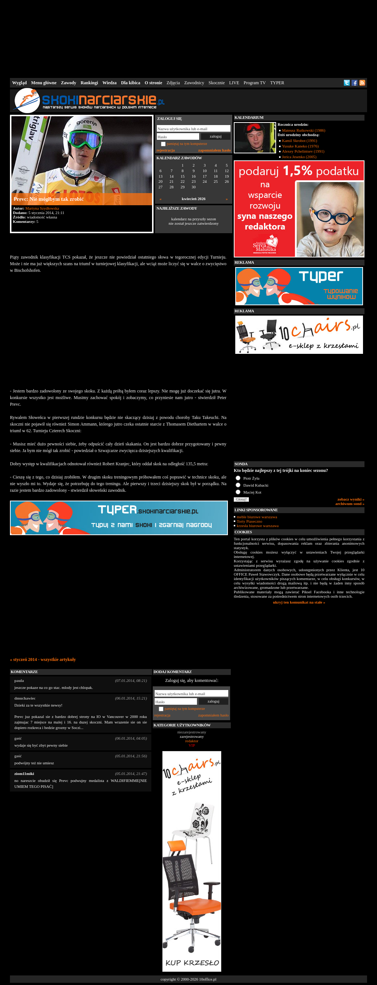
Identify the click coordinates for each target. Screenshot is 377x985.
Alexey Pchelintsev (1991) (303, 151)
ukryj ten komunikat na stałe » (299, 602)
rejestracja (165, 150)
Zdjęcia (173, 82)
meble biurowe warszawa (257, 517)
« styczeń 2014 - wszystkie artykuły (43, 659)
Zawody (68, 82)
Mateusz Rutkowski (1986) (303, 130)
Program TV (255, 82)
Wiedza (109, 82)
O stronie (153, 82)
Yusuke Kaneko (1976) (300, 146)
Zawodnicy (194, 82)
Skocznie (216, 82)
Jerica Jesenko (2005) (299, 156)
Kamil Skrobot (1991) (299, 140)
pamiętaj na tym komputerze (187, 144)
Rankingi (89, 82)
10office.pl (207, 979)
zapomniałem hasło (214, 150)
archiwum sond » (349, 503)
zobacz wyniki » (351, 499)
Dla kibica (130, 82)
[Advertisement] (188, 38)
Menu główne (44, 82)
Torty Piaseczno (249, 521)
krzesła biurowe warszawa (258, 525)
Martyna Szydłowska (42, 208)
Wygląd (19, 82)
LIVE (234, 82)
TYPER (277, 82)
